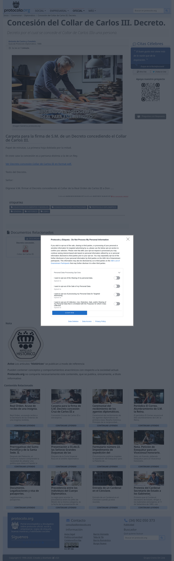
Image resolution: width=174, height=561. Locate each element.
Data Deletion (73, 321)
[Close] (128, 240)
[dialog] (87, 280)
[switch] (117, 278)
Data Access (87, 321)
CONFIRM (69, 313)
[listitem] (87, 272)
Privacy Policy (100, 321)
